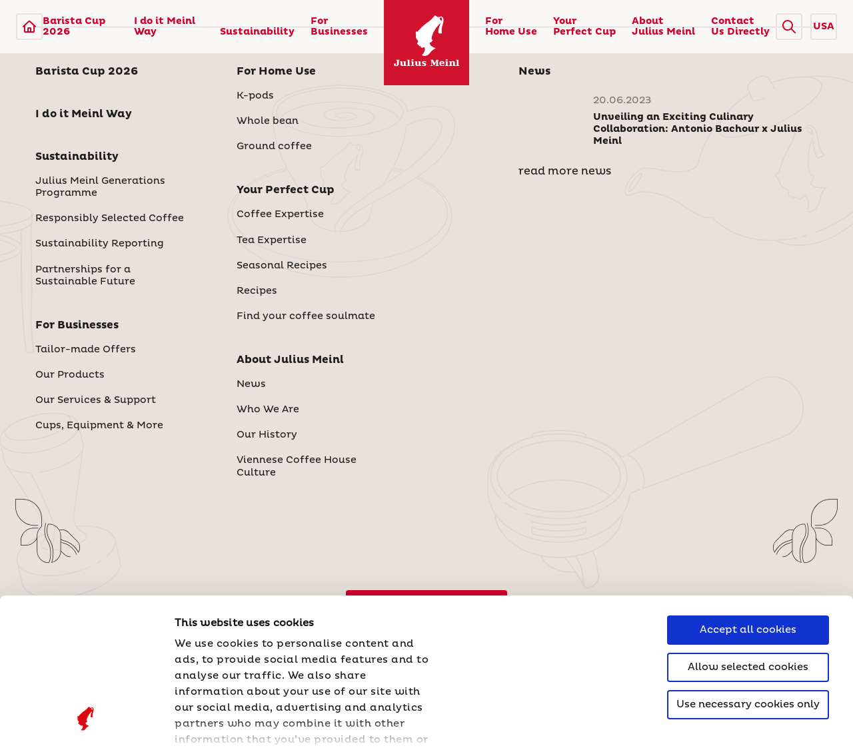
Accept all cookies (748, 497)
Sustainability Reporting (99, 244)
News (251, 384)
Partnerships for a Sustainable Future (85, 276)
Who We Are (268, 410)
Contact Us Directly (740, 26)
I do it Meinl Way (164, 26)
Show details (210, 721)
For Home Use (511, 26)
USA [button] (823, 27)
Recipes (257, 291)
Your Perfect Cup (584, 26)
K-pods (255, 96)
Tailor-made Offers (85, 350)
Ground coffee (274, 147)
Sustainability (257, 32)
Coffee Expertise (280, 214)
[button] (789, 26)
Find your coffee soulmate (306, 316)
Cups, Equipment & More (99, 426)
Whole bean (268, 121)
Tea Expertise (272, 240)
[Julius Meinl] (29, 26)
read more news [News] (564, 171)
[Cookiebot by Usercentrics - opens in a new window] (86, 722)
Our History (267, 435)
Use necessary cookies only (748, 571)
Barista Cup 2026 (74, 26)
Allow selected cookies (748, 534)
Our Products (70, 375)
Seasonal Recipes (282, 266)
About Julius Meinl (663, 26)
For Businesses (339, 26)
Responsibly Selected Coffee (109, 218)
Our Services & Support (95, 400)
